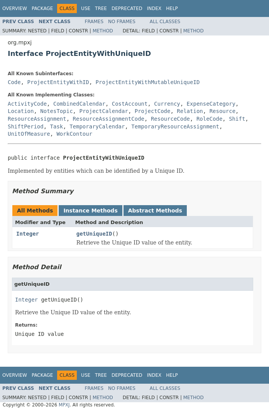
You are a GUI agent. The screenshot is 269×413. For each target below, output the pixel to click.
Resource (222, 111)
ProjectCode (153, 111)
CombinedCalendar (79, 104)
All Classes (165, 21)
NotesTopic (56, 111)
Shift (237, 119)
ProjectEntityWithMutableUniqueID (148, 82)
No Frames (121, 21)
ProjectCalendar (103, 111)
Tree (101, 8)
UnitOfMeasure (29, 134)
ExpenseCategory (211, 104)
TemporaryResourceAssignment (175, 126)
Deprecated (127, 8)
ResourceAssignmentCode (108, 119)
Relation (190, 111)
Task (56, 126)
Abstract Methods (155, 210)
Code (14, 82)
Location (21, 111)
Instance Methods (90, 210)
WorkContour (74, 134)
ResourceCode (170, 119)
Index (154, 8)
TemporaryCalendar (97, 126)
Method (103, 31)
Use (85, 8)
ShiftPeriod (26, 126)
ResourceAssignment (37, 119)
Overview (14, 8)
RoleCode (209, 119)
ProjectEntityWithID (58, 82)
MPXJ (64, 405)
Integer (27, 234)
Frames (94, 21)
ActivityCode (27, 104)
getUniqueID (94, 234)
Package (42, 8)
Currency (167, 104)
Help (172, 8)
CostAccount (130, 104)
